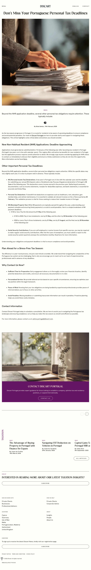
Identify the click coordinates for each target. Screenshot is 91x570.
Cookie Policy (30, 554)
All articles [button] (81, 461)
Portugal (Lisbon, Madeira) (11, 525)
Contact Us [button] (45, 401)
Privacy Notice (6, 554)
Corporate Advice (53, 504)
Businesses (6, 504)
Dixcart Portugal (37, 138)
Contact (86, 6)
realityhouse (12, 562)
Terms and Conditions (18, 554)
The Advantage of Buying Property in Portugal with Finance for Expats (22, 449)
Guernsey (5, 518)
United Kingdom (7, 530)
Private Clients (7, 501)
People (49, 518)
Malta (4, 522)
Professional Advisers (9, 506)
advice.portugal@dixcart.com (43, 322)
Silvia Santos (40, 126)
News (45, 110)
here (60, 238)
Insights (49, 515)
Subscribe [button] (45, 486)
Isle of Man (5, 520)
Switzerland (6, 527)
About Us (50, 520)
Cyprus (4, 515)
